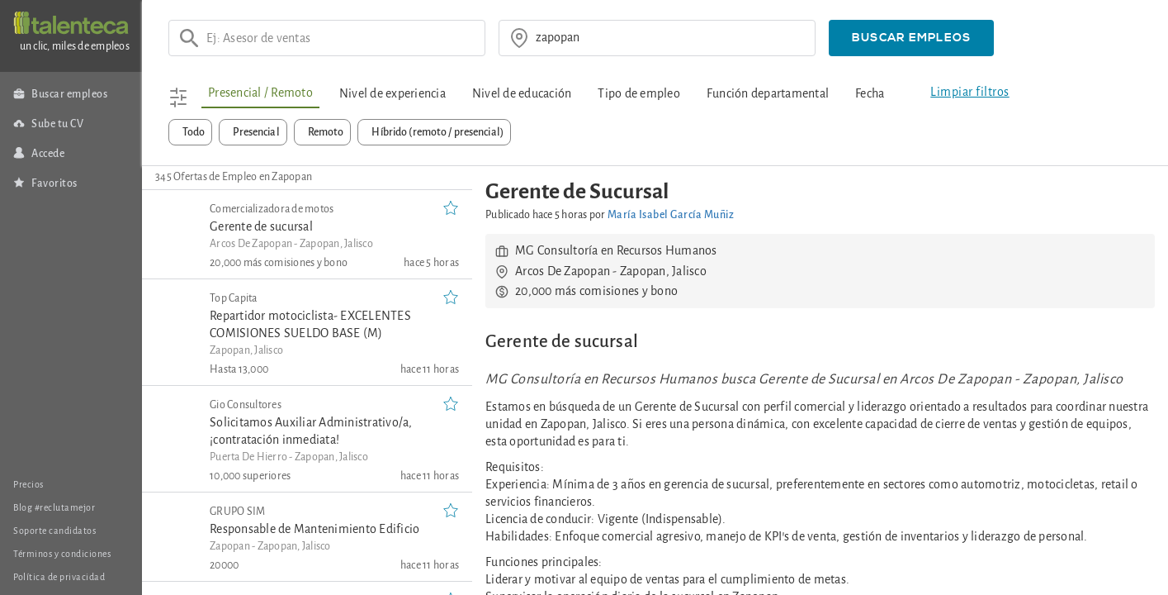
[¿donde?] (670, 38)
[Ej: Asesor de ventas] (340, 38)
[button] (911, 38)
